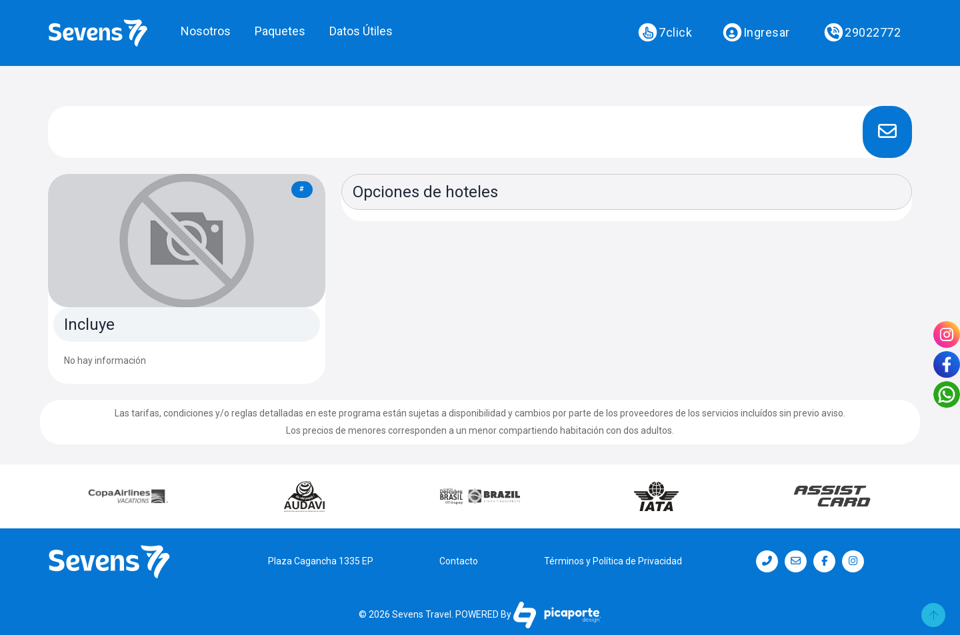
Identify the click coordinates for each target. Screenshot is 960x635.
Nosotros (206, 31)
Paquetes (280, 31)
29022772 (863, 32)
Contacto (458, 561)
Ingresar (756, 32)
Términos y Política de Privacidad (613, 561)
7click (665, 32)
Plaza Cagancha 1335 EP (320, 561)
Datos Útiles (361, 31)
